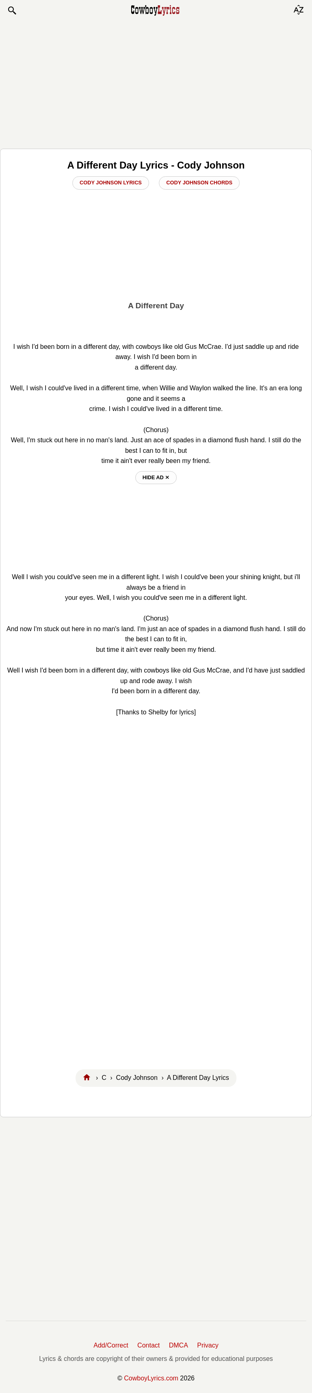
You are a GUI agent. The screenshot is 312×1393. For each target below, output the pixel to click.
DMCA (178, 1345)
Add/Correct (110, 1345)
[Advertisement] (156, 82)
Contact (148, 1345)
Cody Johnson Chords (199, 183)
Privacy (207, 1345)
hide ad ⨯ (156, 477)
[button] (12, 10)
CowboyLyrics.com (151, 1378)
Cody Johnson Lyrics (111, 183)
